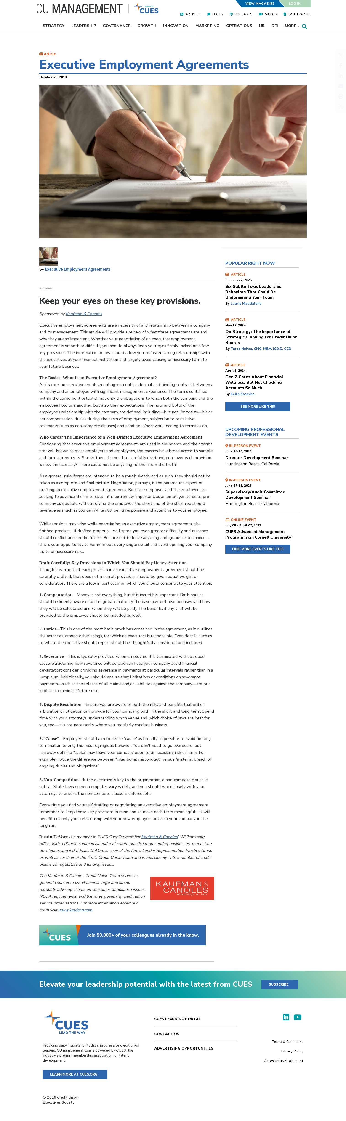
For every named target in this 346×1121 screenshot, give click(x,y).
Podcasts (243, 14)
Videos (271, 14)
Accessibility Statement (283, 1061)
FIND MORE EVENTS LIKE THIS (258, 549)
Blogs (218, 14)
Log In (295, 3)
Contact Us (167, 1033)
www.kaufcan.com (75, 910)
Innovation (176, 26)
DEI (274, 26)
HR (262, 26)
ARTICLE (262, 286)
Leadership (83, 26)
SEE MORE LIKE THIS (257, 406)
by (228, 303)
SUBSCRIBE (278, 984)
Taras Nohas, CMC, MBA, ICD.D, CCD (261, 348)
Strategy (53, 26)
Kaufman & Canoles (84, 314)
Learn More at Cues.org (74, 1074)
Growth (146, 26)
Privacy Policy (292, 1051)
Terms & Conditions (287, 1041)
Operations (239, 26)
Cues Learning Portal (177, 1018)
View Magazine (259, 3)
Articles (193, 14)
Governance (116, 26)
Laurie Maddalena (246, 303)
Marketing (207, 26)
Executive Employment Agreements (78, 269)
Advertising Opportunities (183, 1048)
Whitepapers (299, 14)
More (292, 26)
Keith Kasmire (242, 394)
